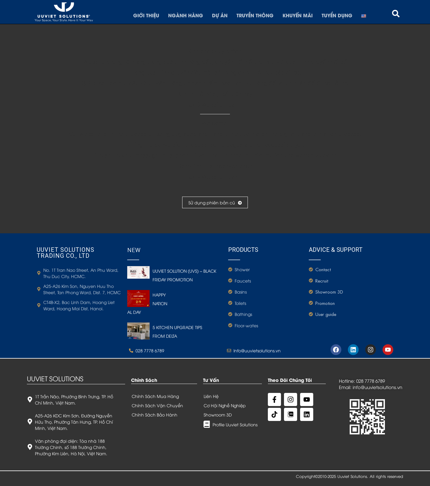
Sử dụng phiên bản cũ (215, 202)
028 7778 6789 (370, 381)
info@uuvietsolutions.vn (377, 387)
